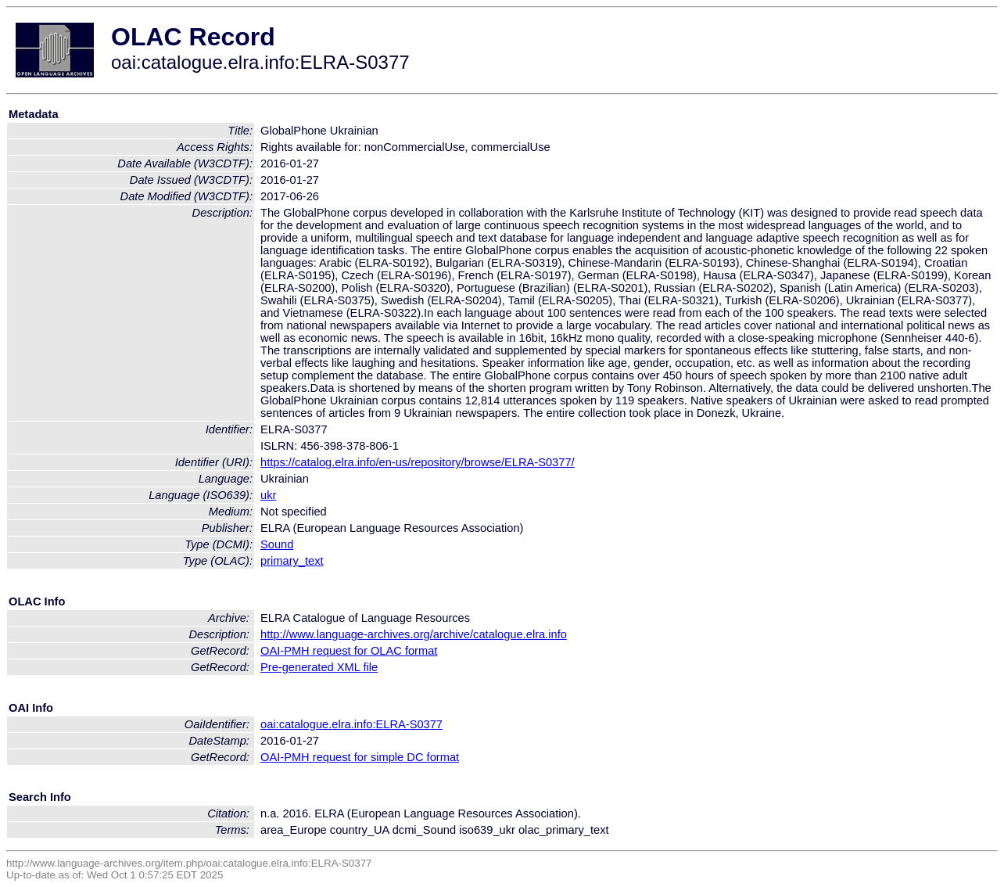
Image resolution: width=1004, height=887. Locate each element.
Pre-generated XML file (319, 667)
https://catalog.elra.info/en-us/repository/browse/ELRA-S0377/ (417, 462)
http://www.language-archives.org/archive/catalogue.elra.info (413, 634)
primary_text (292, 561)
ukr (268, 495)
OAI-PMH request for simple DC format (359, 757)
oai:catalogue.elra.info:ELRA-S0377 (351, 724)
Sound (276, 544)
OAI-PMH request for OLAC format (348, 651)
